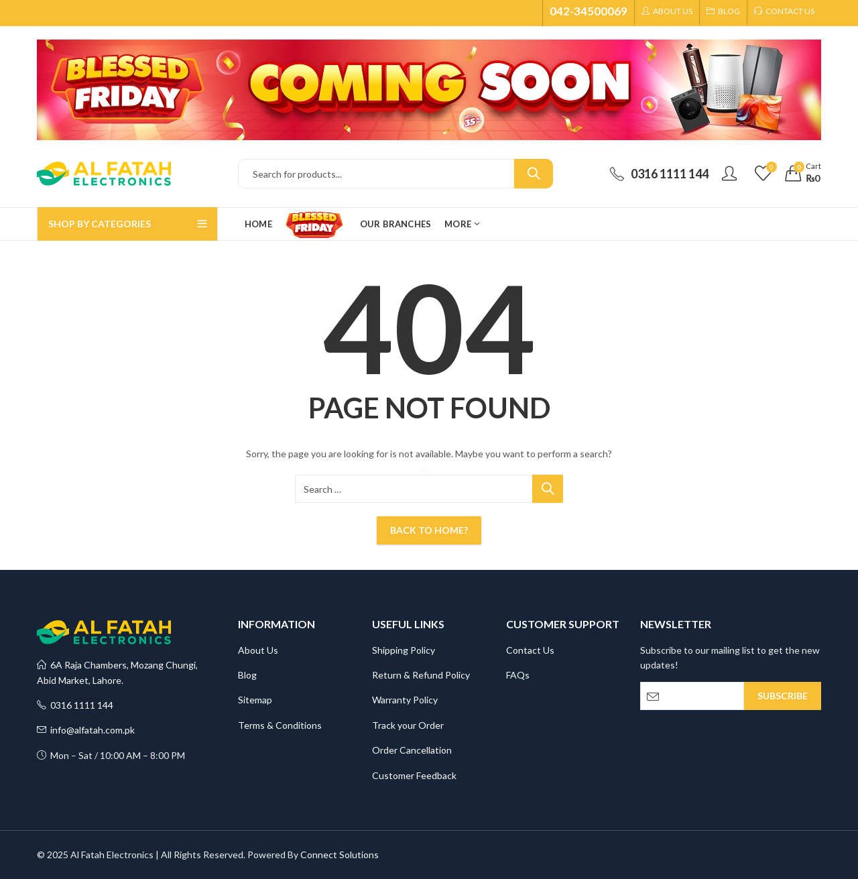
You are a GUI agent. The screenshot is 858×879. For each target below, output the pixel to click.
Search (533, 173)
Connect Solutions (339, 854)
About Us (258, 650)
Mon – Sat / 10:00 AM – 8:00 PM (111, 755)
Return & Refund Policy (421, 675)
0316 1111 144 (75, 705)
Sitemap (255, 699)
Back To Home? (429, 530)
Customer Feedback (414, 775)
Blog (247, 675)
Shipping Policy (403, 650)
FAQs (518, 675)
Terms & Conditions (280, 725)
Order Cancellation (412, 750)
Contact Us (530, 650)
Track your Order (408, 725)
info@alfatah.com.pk (86, 730)
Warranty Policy (405, 699)
